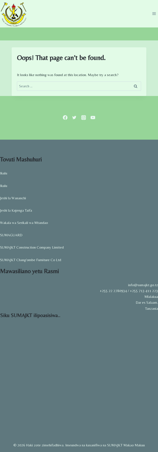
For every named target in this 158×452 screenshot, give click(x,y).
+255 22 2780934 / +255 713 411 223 (129, 291)
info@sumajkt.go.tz (143, 285)
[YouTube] (93, 117)
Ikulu (3, 173)
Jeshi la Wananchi (13, 198)
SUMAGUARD (11, 235)
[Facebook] (65, 117)
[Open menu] (154, 13)
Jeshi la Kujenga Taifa (16, 210)
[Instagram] (83, 117)
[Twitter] (74, 117)
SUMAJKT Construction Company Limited (32, 247)
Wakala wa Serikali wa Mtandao (24, 222)
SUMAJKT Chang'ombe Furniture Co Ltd (30, 260)
